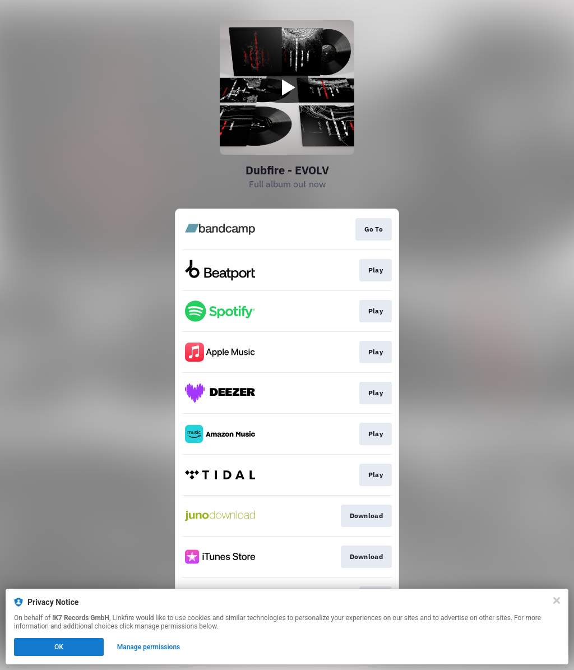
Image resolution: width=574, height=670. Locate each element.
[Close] (557, 600)
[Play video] (287, 87)
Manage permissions (148, 647)
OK (58, 647)
